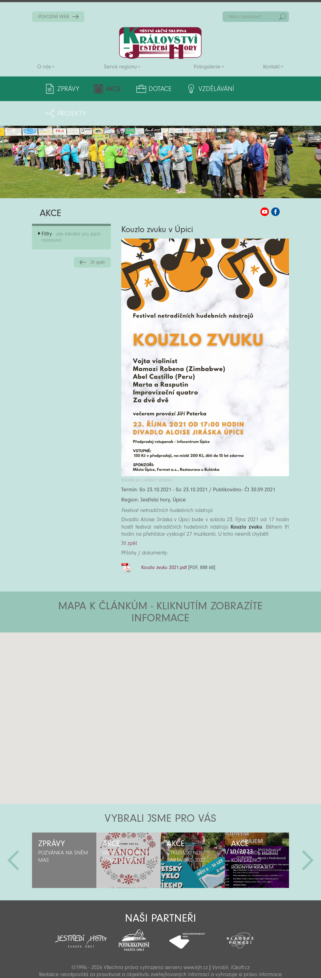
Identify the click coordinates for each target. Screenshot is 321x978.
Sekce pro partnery (160, 964)
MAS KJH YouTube (264, 187)
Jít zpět (97, 237)
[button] (178, 645)
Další (308, 835)
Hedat (282, 16)
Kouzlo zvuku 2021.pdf (164, 543)
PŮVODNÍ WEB (53, 16)
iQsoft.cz (240, 942)
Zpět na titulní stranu (160, 43)
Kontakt (271, 66)
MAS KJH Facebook (275, 187)
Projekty (260, 89)
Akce (109, 89)
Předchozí (13, 835)
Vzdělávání (205, 89)
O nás (44, 66)
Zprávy (68, 89)
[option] (64, 835)
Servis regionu (120, 66)
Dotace (153, 89)
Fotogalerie (207, 66)
